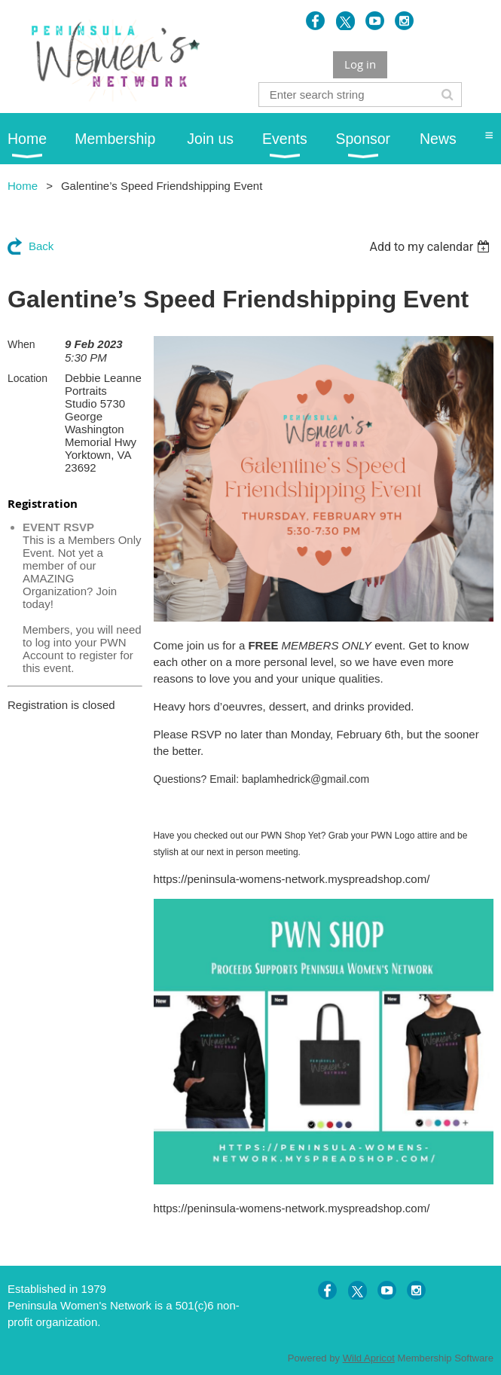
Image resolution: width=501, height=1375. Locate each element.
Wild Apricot (369, 1358)
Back (41, 246)
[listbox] (431, 246)
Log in (360, 64)
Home (23, 185)
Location (27, 378)
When (21, 344)
